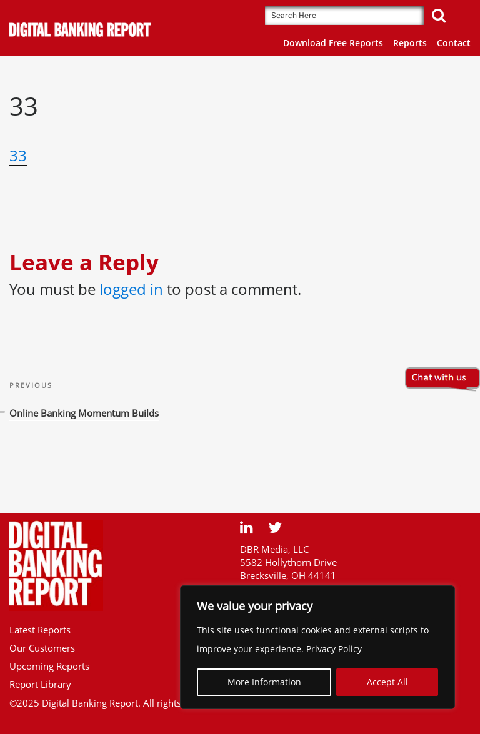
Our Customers (42, 648)
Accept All (387, 682)
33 (18, 155)
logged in (131, 289)
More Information (264, 682)
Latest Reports (40, 629)
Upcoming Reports (49, 666)
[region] (317, 647)
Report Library (40, 684)
